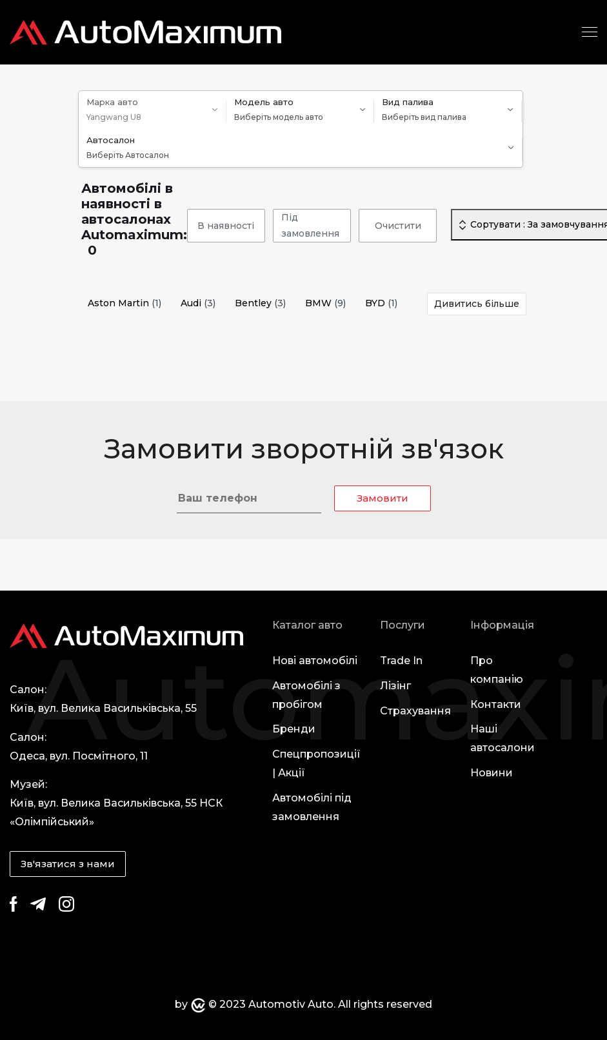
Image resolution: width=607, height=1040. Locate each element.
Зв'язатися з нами (68, 864)
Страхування (415, 711)
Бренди (293, 729)
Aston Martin (124, 303)
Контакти (495, 704)
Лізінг (395, 686)
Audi (198, 303)
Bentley (260, 303)
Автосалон (110, 140)
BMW (325, 303)
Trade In (401, 660)
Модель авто (264, 102)
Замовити (382, 498)
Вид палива (407, 102)
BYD (381, 303)
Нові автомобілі (314, 660)
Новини (491, 773)
